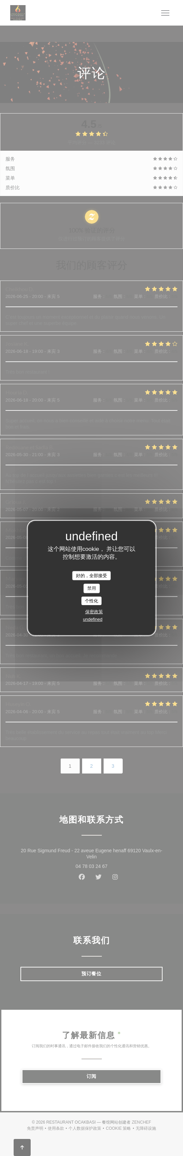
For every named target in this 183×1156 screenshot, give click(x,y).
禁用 (91, 588)
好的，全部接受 (91, 575)
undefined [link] (92, 619)
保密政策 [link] (94, 611)
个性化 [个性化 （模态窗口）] (91, 600)
